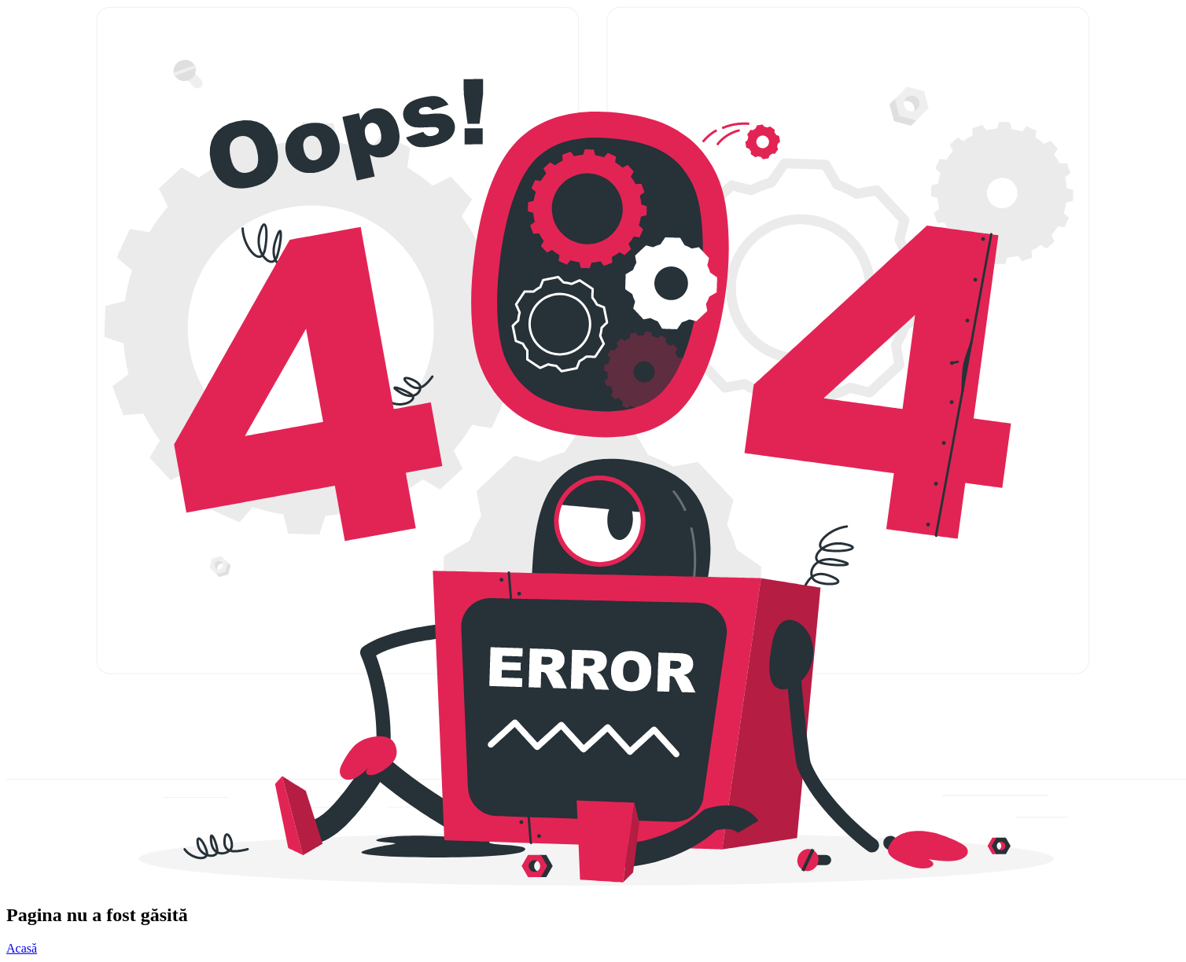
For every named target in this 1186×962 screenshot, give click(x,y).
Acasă (21, 948)
